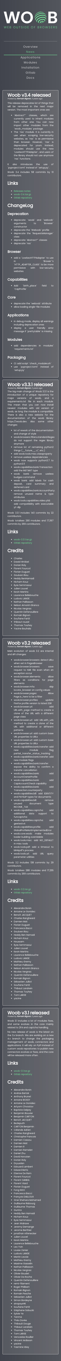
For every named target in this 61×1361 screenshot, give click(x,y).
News (30, 52)
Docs (30, 78)
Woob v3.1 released (28, 1013)
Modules (30, 62)
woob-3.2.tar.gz (22, 889)
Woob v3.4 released (29, 95)
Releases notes (22, 191)
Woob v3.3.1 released (30, 385)
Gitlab (30, 73)
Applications (30, 57)
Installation (30, 68)
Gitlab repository (23, 197)
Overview (30, 47)
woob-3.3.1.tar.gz (23, 539)
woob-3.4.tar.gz (22, 194)
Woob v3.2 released (29, 643)
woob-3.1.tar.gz (22, 1070)
